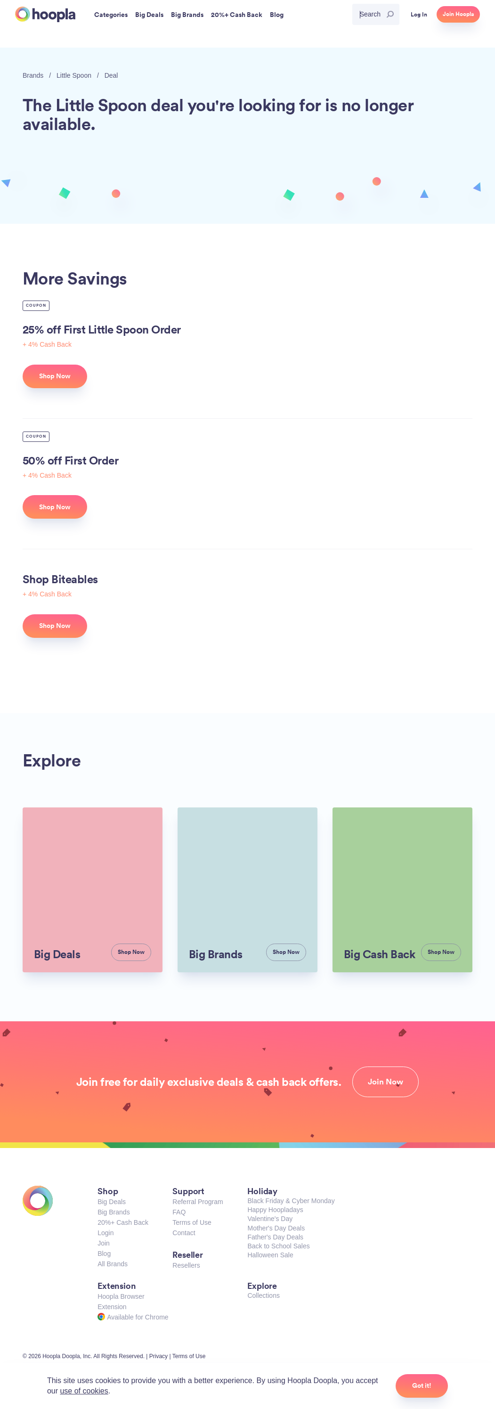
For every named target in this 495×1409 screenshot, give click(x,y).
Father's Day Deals (275, 1237)
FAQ (179, 1212)
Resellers (186, 1265)
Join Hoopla (458, 14)
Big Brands (113, 1212)
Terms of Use (191, 1222)
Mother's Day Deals (276, 1228)
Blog (104, 1253)
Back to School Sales (278, 1246)
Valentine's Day (269, 1218)
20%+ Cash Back (122, 1222)
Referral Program (197, 1201)
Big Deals (111, 1201)
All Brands (112, 1264)
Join (103, 1243)
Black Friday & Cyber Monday (290, 1201)
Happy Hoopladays (275, 1210)
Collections (263, 1295)
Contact (183, 1233)
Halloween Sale (270, 1255)
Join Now (385, 1081)
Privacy (158, 1356)
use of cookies (84, 1391)
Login (105, 1233)
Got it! (421, 1385)
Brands (33, 75)
